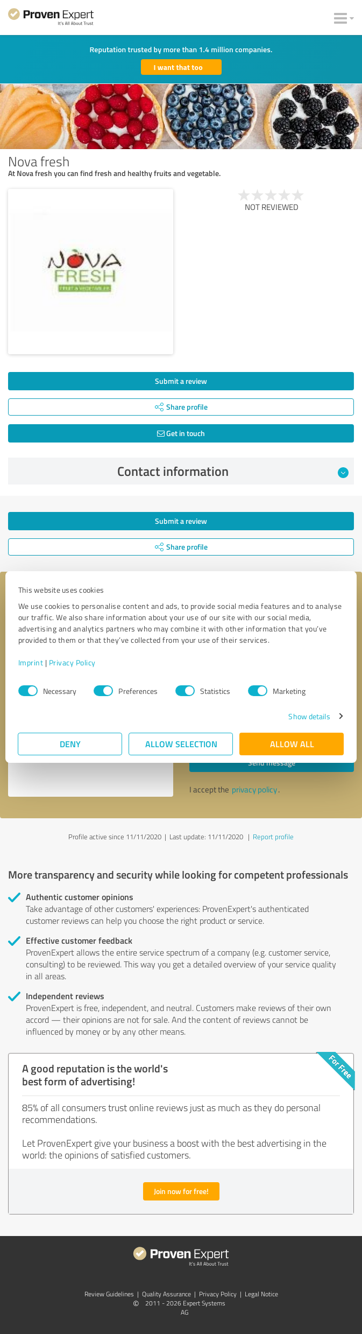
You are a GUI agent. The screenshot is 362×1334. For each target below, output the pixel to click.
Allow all (292, 744)
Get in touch (181, 433)
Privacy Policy (72, 662)
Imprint (31, 662)
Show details (309, 716)
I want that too (178, 67)
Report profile (273, 836)
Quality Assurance (166, 1293)
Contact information (233, 471)
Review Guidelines (109, 1293)
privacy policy (254, 789)
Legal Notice (261, 1293)
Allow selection (181, 744)
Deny (70, 744)
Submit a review (181, 381)
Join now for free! (181, 1191)
